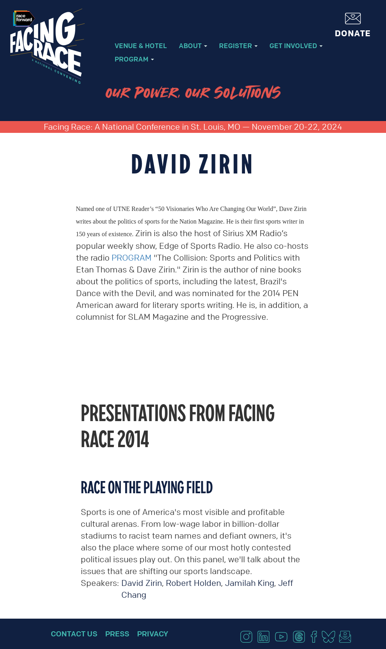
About (193, 45)
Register (238, 45)
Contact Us (74, 633)
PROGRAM (131, 257)
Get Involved (296, 45)
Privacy (152, 633)
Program (134, 59)
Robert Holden (193, 583)
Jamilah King (249, 583)
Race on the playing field (147, 487)
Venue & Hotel (141, 45)
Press (117, 633)
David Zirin (141, 583)
